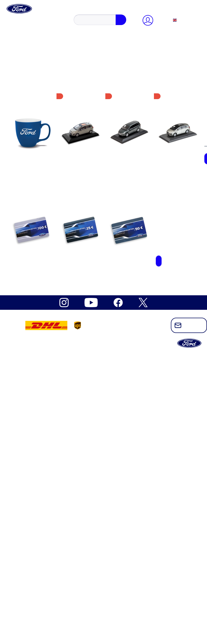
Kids (27, 260)
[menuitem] (109, 13)
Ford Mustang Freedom (43, 194)
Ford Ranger (33, 213)
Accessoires (33, 237)
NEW (17, 577)
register (47, 47)
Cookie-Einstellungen (41, 119)
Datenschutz (33, 138)
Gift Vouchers (35, 251)
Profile (29, 57)
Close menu (23, 38)
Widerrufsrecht (36, 133)
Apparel (30, 241)
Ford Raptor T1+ (37, 218)
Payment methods (38, 66)
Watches (30, 284)
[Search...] (36, 23)
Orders (29, 71)
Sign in (29, 47)
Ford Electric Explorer (42, 180)
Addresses (32, 61)
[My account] (23, 33)
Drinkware (32, 279)
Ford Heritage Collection (34, 592)
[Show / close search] (18, 18)
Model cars (32, 265)
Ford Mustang (35, 184)
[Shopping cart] (33, 80)
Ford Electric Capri (39, 175)
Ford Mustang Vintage (42, 203)
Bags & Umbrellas (39, 275)
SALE (18, 601)
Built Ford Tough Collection (47, 170)
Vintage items (34, 289)
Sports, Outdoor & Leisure (45, 270)
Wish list (30, 76)
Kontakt (30, 128)
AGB (27, 142)
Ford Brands (23, 582)
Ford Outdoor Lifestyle (42, 208)
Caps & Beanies (36, 256)
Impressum (32, 147)
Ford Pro (20, 587)
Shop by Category (28, 596)
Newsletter (32, 123)
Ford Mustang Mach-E (42, 199)
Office (28, 246)
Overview (31, 52)
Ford (27, 165)
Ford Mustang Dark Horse (45, 189)
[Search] (68, 23)
